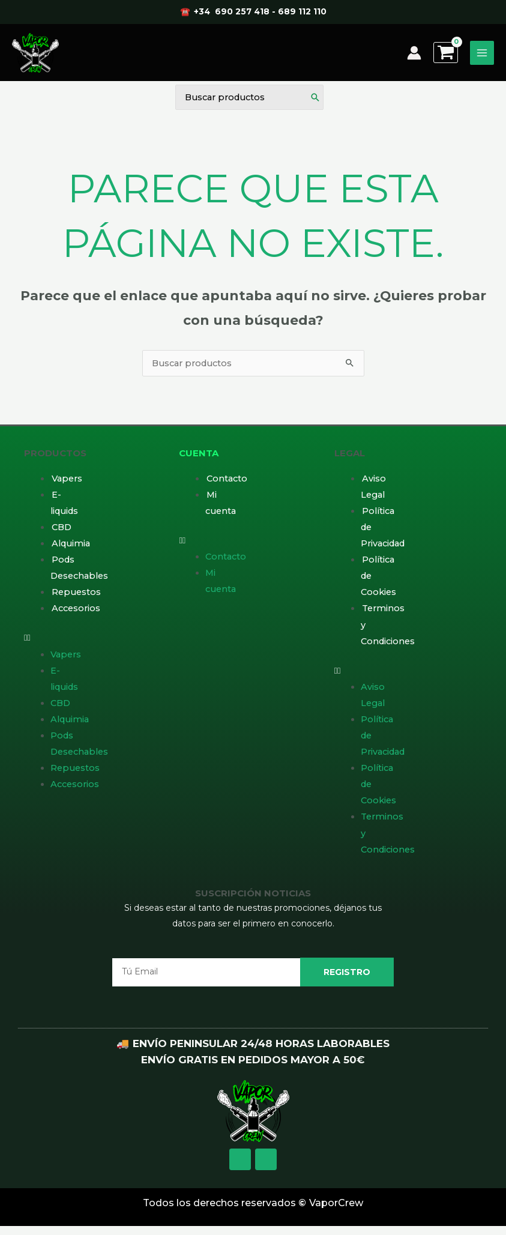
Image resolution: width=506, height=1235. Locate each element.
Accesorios (76, 614)
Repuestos (76, 598)
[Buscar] (315, 105)
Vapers (67, 484)
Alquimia (71, 549)
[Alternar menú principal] (482, 58)
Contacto (226, 484)
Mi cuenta (220, 508)
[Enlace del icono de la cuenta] (414, 57)
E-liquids (64, 508)
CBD (61, 533)
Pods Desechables (79, 573)
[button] (50, 644)
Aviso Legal (373, 492)
